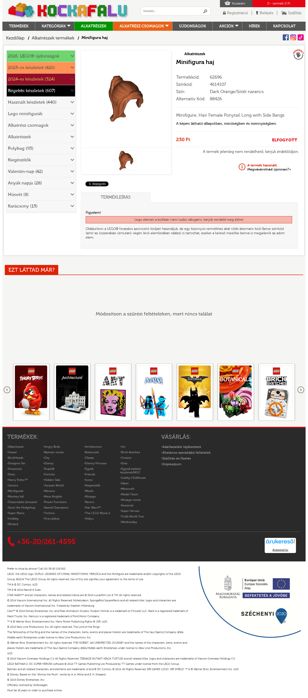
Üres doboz (51, 518)
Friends (90, 474)
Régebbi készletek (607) (31, 90)
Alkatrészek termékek (53, 38)
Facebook (286, 37)
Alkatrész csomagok (142, 26)
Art (123, 446)
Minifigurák (15, 491)
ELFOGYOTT (284, 140)
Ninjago (90, 496)
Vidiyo (89, 518)
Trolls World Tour (132, 516)
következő (300, 390)
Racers (89, 502)
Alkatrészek (93, 26)
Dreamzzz (15, 469)
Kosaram (238, 4)
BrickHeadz (15, 457)
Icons (88, 480)
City (47, 457)
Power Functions (55, 502)
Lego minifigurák (25, 113)
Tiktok (301, 37)
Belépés (266, 13)
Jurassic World (54, 485)
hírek (254, 26)
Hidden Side (52, 480)
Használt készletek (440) (32, 102)
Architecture (93, 446)
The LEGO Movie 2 (97, 513)
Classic (89, 457)
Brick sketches (130, 452)
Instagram (293, 37)
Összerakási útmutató (22, 502)
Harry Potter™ (18, 480)
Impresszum (171, 464)
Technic (49, 513)
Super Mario (16, 513)
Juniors (13, 485)
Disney (49, 463)
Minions (49, 491)
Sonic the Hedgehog (21, 507)
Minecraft (127, 488)
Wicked (13, 524)
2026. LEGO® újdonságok (33, 56)
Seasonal (127, 505)
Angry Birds (52, 446)
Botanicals (92, 452)
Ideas (124, 483)
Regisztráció (237, 13)
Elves (11, 474)
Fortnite (49, 474)
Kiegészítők (19, 160)
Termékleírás (115, 197)
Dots (124, 463)
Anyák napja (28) (25, 183)
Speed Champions (56, 507)
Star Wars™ (93, 507)
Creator (126, 457)
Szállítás (295, 13)
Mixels (89, 491)
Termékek (18, 26)
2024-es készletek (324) (31, 79)
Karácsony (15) (23, 206)
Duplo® (49, 469)
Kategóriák (54, 26)
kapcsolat (284, 26)
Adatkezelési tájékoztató (181, 447)
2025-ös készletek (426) (31, 67)
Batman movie (54, 452)
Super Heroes (130, 511)
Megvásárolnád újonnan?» (269, 167)
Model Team (129, 494)
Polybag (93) (20, 148)
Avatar (12, 452)
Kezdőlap (15, 38)
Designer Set (16, 463)
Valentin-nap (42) (25, 171)
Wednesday (129, 522)
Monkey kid (16, 496)
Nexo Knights (53, 496)
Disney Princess (95, 463)
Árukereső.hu (280, 549)
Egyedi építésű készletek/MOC (130, 470)
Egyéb (89, 469)
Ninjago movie (131, 500)
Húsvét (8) (18, 194)
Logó (68, 10)
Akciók (226, 26)
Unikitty (13, 518)
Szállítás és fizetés (176, 458)
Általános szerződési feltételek (186, 453)
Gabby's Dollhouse (133, 477)
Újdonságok (192, 26)
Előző (7, 390)
